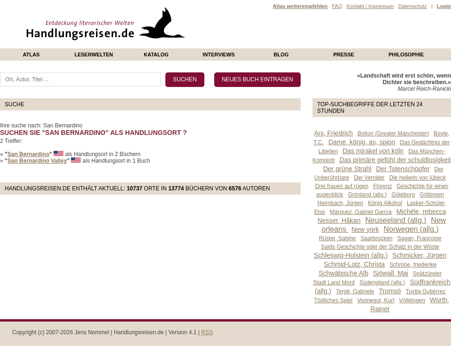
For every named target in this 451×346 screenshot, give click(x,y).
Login (444, 6)
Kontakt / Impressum (370, 6)
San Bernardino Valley (37, 160)
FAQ (337, 6)
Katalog (156, 54)
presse (343, 54)
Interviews (218, 54)
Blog (281, 54)
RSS (207, 332)
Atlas (31, 54)
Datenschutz (412, 6)
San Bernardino (28, 154)
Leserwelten (93, 54)
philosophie (406, 54)
